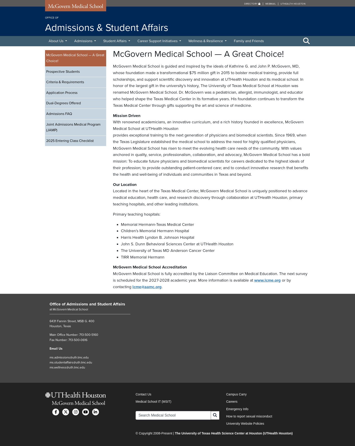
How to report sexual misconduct (249, 416)
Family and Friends (249, 41)
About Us (56, 41)
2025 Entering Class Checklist (70, 141)
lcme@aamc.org (147, 286)
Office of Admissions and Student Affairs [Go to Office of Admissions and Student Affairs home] (87, 304)
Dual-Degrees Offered (63, 103)
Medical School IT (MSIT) (153, 401)
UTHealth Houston (293, 3)
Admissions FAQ (59, 114)
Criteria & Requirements (65, 82)
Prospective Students (63, 71)
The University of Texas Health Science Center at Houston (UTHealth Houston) (234, 433)
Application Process (61, 92)
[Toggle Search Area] (306, 41)
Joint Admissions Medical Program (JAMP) (73, 127)
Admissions (83, 41)
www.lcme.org (267, 280)
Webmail (270, 3)
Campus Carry (236, 394)
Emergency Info (237, 409)
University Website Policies (245, 423)
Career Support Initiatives (157, 41)
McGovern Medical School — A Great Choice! (75, 58)
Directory (252, 3)
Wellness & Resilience (206, 41)
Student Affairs (115, 41)
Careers (231, 401)
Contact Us (143, 394)
